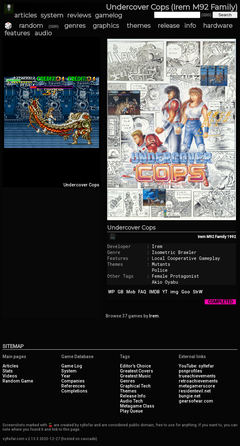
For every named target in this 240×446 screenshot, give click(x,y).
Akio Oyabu (165, 282)
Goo (185, 291)
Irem (157, 246)
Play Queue (131, 410)
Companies (73, 380)
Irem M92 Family (212, 237)
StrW (197, 291)
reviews (79, 15)
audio (43, 33)
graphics (106, 25)
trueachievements (197, 375)
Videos (9, 375)
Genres (127, 380)
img (174, 291)
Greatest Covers (136, 370)
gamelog (108, 15)
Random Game (17, 380)
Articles (10, 365)
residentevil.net (195, 390)
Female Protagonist (175, 276)
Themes (128, 390)
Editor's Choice (135, 365)
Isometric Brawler (174, 252)
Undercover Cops (131, 227)
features (17, 33)
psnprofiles (190, 370)
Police (160, 270)
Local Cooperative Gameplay (186, 258)
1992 (231, 237)
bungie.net (189, 395)
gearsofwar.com (196, 400)
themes (139, 25)
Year (66, 375)
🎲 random (23, 25)
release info (177, 25)
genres (75, 25)
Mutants (161, 264)
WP (111, 291)
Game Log (71, 365)
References (73, 385)
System (69, 370)
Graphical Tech (135, 385)
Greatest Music (135, 375)
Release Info (133, 395)
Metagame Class (137, 405)
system (52, 15)
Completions (74, 390)
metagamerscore (197, 385)
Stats (7, 370)
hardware (217, 25)
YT (165, 291)
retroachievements (198, 380)
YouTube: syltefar (196, 365)
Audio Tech (131, 400)
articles (25, 15)
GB (120, 291)
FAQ (142, 291)
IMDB (154, 291)
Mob (130, 291)
